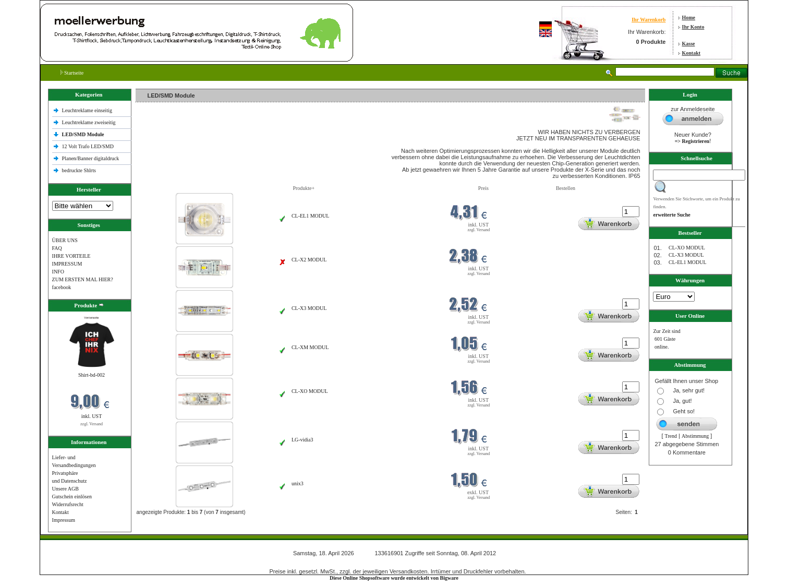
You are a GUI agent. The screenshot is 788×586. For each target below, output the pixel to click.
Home (689, 17)
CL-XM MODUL (310, 347)
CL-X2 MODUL (309, 259)
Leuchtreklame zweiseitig (89, 122)
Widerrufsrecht (67, 504)
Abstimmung (695, 436)
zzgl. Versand (91, 424)
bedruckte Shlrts (79, 170)
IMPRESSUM (67, 264)
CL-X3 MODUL (309, 308)
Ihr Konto (693, 27)
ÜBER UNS (65, 240)
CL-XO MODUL (310, 391)
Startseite (72, 73)
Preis (483, 188)
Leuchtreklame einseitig (88, 110)
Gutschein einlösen (72, 496)
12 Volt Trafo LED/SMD (88, 146)
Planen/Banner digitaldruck (90, 158)
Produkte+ (303, 188)
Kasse (688, 43)
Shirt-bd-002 (91, 375)
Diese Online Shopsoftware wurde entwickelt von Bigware (394, 578)
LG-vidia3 (302, 440)
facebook (61, 287)
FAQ (57, 248)
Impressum (63, 520)
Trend (671, 436)
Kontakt (691, 53)
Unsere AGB (65, 489)
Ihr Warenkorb (648, 19)
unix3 (298, 483)
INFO (58, 271)
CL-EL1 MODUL (311, 216)
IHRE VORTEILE (71, 256)
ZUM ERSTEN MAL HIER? (82, 279)
